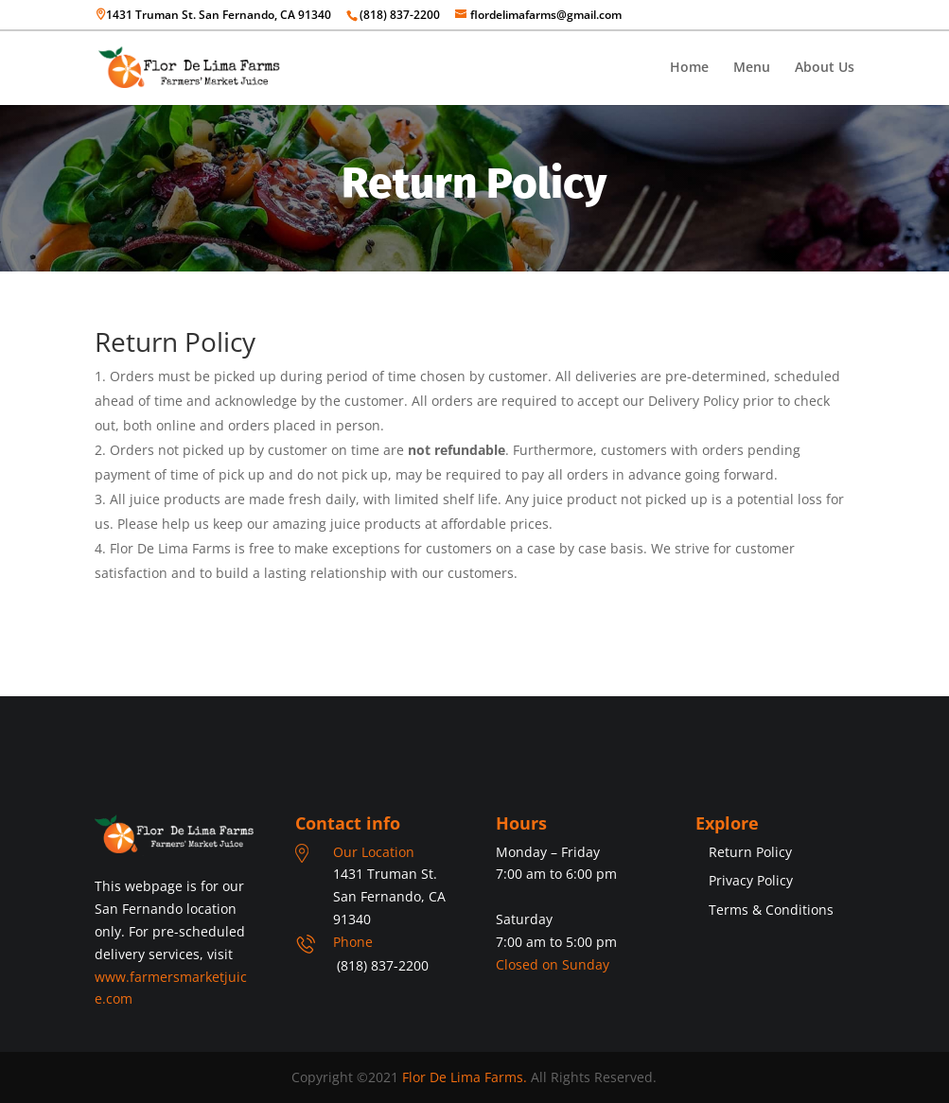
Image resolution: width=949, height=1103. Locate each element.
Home (689, 68)
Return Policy (750, 852)
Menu (751, 68)
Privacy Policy (751, 880)
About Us (824, 68)
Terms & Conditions (771, 910)
